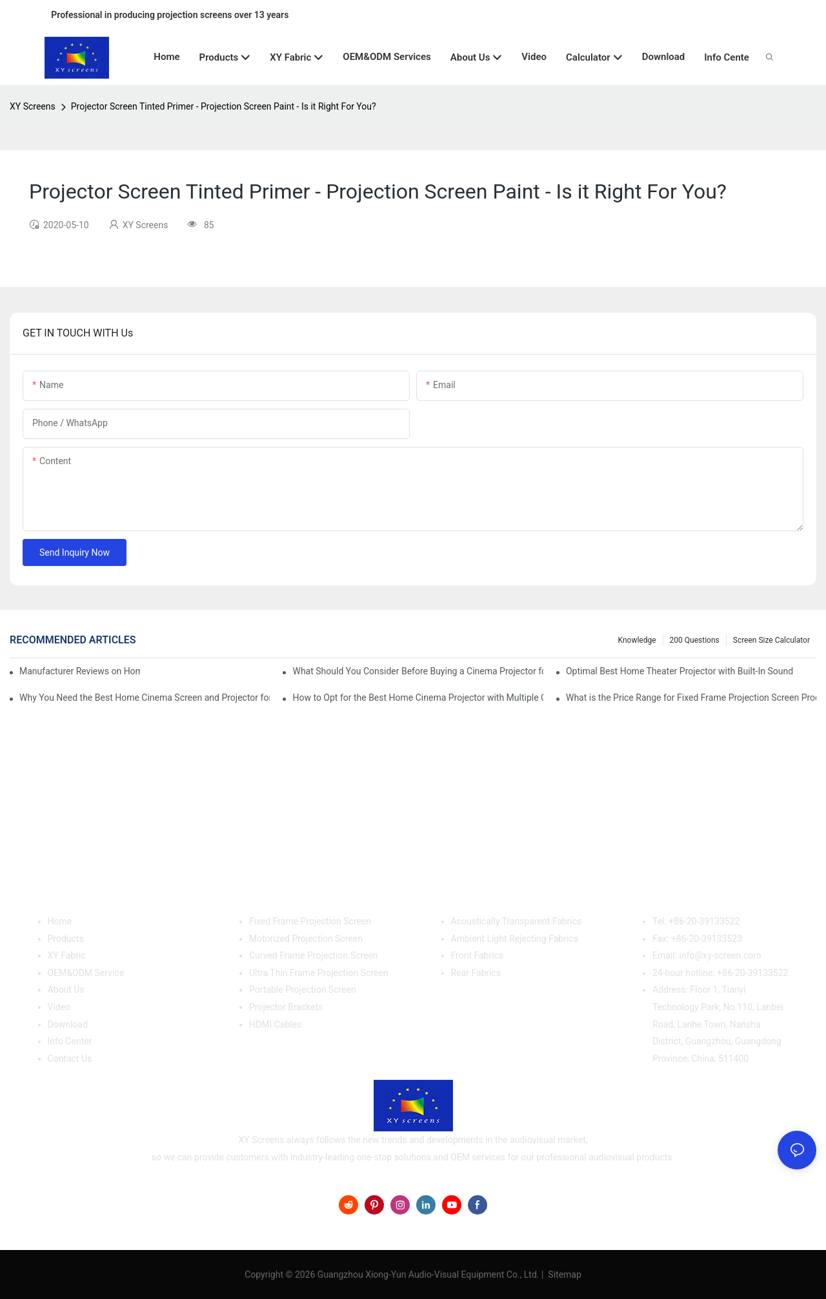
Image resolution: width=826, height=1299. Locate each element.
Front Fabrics (477, 955)
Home (60, 921)
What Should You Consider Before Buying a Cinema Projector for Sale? (417, 671)
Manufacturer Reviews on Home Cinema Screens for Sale (79, 671)
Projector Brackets (286, 1007)
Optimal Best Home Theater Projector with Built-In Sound (679, 671)
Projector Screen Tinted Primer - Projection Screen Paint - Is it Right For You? (223, 106)
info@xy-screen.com (720, 955)
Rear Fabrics (476, 973)
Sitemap (563, 1274)
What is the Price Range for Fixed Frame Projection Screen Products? (691, 697)
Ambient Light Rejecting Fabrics (514, 938)
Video (59, 1007)
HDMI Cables (275, 1024)
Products (66, 938)
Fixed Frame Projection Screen (310, 921)
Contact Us (70, 1058)
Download (68, 1024)
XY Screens (32, 106)
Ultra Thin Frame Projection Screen (318, 973)
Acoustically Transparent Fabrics (516, 921)
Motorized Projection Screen (306, 938)
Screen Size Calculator (771, 640)
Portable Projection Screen (302, 989)
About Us (66, 989)
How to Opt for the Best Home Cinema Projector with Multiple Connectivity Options (417, 697)
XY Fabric (67, 955)
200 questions (695, 640)
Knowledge (637, 640)
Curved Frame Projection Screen (313, 955)
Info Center (70, 1041)
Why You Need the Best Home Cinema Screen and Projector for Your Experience (144, 697)
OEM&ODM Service (86, 973)
